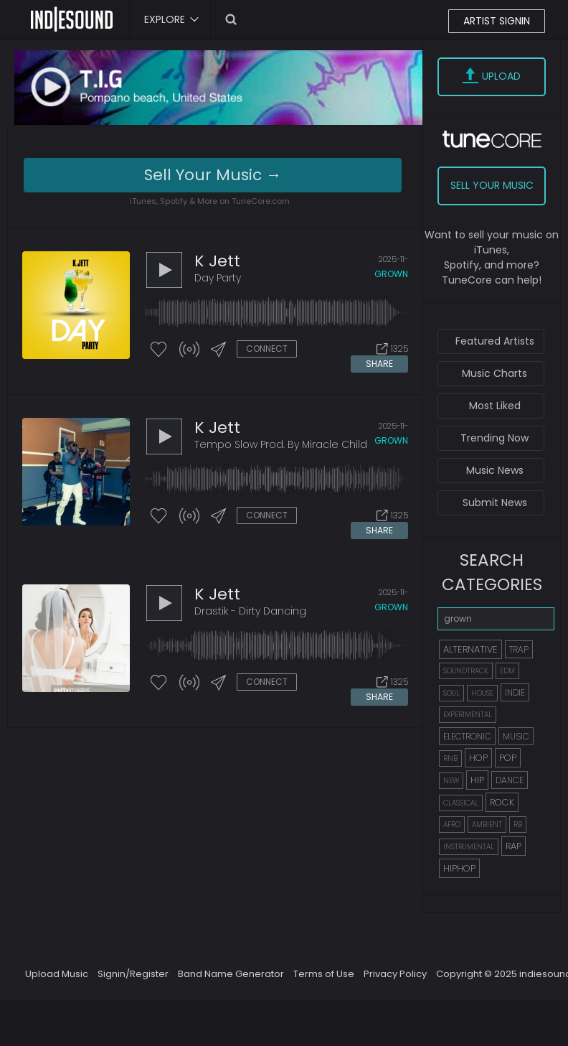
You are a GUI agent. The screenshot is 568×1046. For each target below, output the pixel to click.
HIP (477, 780)
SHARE (379, 364)
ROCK (502, 802)
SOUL (451, 693)
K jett (217, 261)
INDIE (515, 692)
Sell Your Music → (213, 175)
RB (517, 824)
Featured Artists (494, 341)
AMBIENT (487, 824)
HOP (478, 758)
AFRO (451, 824)
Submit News (495, 502)
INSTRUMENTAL (468, 846)
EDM (507, 671)
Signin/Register (133, 974)
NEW (451, 780)
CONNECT (267, 348)
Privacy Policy (395, 974)
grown (391, 274)
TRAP (519, 649)
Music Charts (494, 373)
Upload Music (56, 974)
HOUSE (482, 693)
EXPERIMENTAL (467, 714)
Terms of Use (323, 974)
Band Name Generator (231, 974)
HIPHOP (459, 868)
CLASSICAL (460, 803)
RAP (513, 846)
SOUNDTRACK (465, 671)
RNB (450, 758)
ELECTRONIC (467, 736)
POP (507, 758)
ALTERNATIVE (470, 649)
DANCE (510, 780)
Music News (495, 470)
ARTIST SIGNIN (496, 21)
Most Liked (495, 405)
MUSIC (516, 736)
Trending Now (494, 438)
